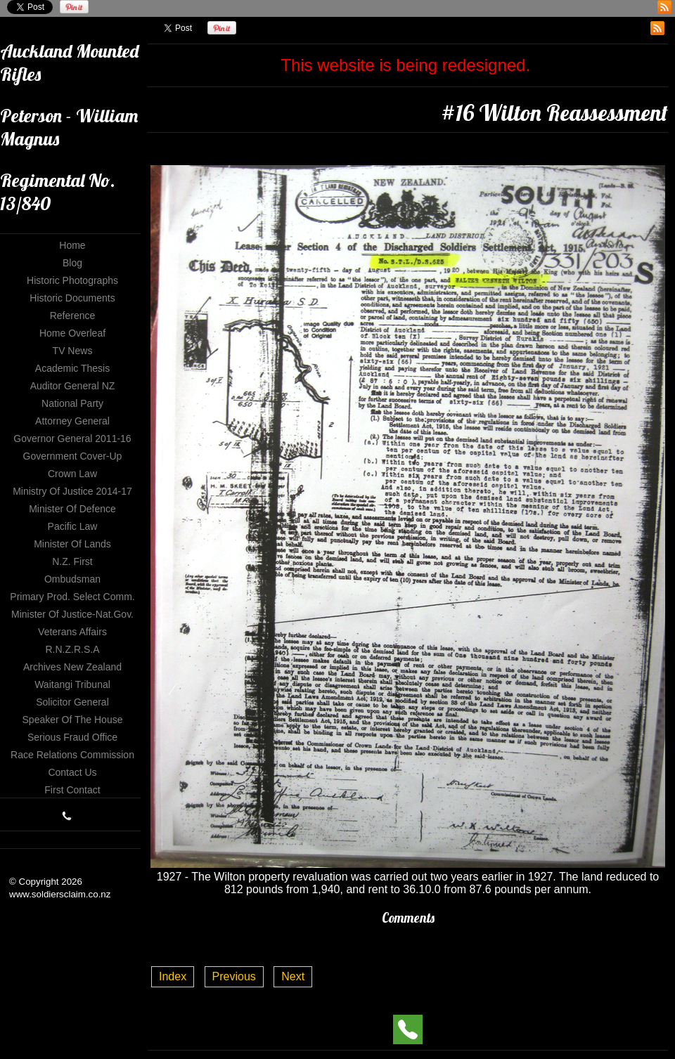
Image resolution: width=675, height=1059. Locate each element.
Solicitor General (72, 702)
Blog (72, 262)
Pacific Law (73, 526)
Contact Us (72, 772)
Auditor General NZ (72, 385)
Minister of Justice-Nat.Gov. (72, 614)
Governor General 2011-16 (72, 438)
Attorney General (72, 421)
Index (172, 976)
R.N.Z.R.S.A (72, 649)
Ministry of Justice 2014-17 (72, 491)
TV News (73, 350)
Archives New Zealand (72, 667)
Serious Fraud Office (72, 737)
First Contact (72, 789)
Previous (234, 976)
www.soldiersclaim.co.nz (59, 894)
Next (292, 976)
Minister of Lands (72, 544)
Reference (73, 315)
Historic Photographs (72, 280)
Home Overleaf (72, 333)
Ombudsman (72, 579)
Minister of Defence (72, 508)
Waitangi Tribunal (72, 684)
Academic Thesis (72, 368)
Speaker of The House (72, 719)
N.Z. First (72, 561)
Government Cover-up (72, 456)
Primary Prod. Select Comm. (72, 596)
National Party (72, 403)
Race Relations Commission (72, 754)
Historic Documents (72, 298)
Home (72, 245)
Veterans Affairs (72, 631)
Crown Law (72, 473)
